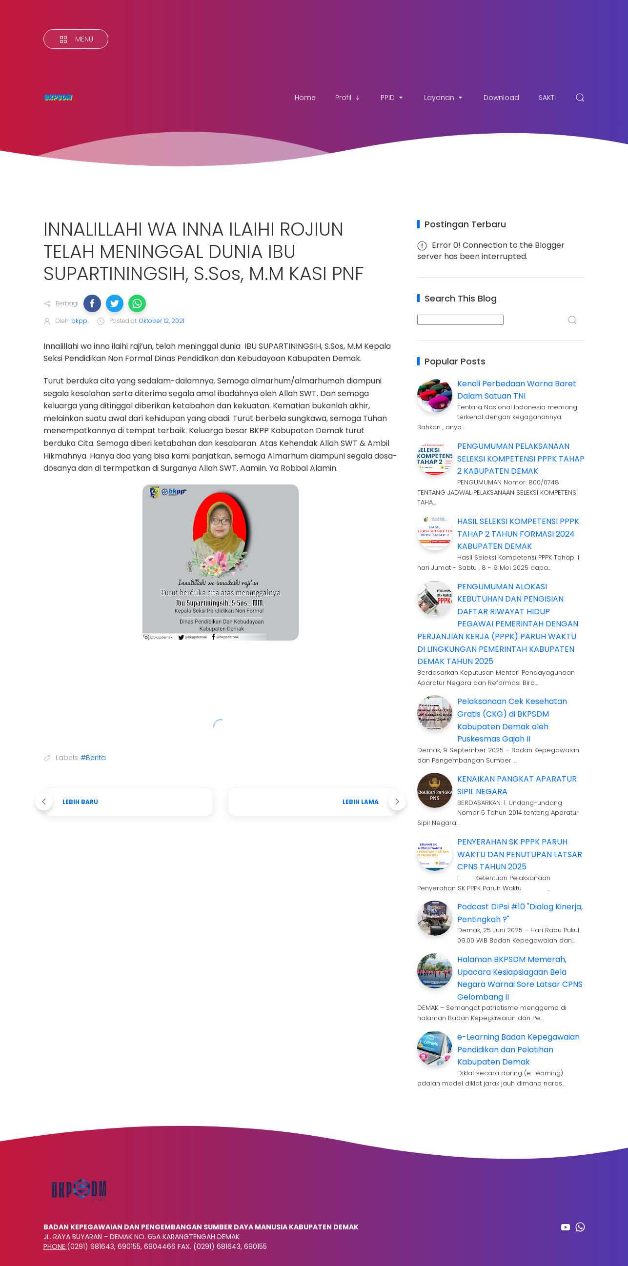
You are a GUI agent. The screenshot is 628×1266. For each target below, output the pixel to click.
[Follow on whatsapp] (580, 1227)
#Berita (93, 758)
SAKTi (547, 97)
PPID (393, 97)
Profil (348, 97)
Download (501, 97)
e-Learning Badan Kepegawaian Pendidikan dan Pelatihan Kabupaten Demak (518, 1049)
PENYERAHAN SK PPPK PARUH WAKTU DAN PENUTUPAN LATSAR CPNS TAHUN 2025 (519, 854)
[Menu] (75, 39)
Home (305, 97)
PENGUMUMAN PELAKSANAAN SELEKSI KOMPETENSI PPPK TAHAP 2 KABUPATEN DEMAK (521, 459)
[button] (92, 303)
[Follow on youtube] (565, 1227)
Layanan (444, 97)
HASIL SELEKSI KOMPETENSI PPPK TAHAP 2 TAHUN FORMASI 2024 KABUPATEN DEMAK (518, 534)
